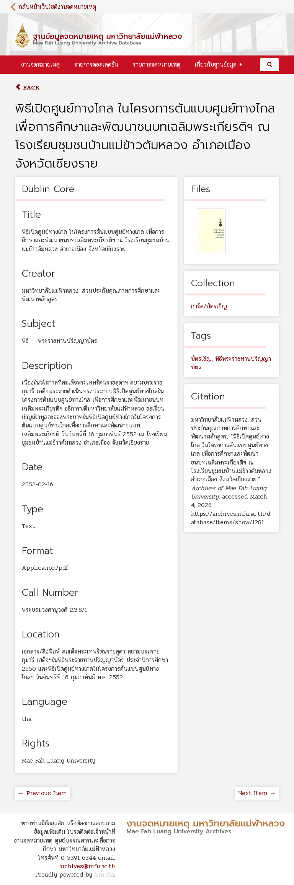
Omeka (104, 874)
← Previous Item (42, 793)
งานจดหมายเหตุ (40, 64)
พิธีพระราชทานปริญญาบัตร (231, 363)
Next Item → (257, 793)
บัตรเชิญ (201, 358)
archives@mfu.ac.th (87, 866)
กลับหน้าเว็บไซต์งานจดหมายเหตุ (57, 6)
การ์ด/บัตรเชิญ (209, 306)
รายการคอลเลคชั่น (96, 64)
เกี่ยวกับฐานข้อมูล (216, 64)
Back (27, 87)
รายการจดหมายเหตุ (156, 64)
